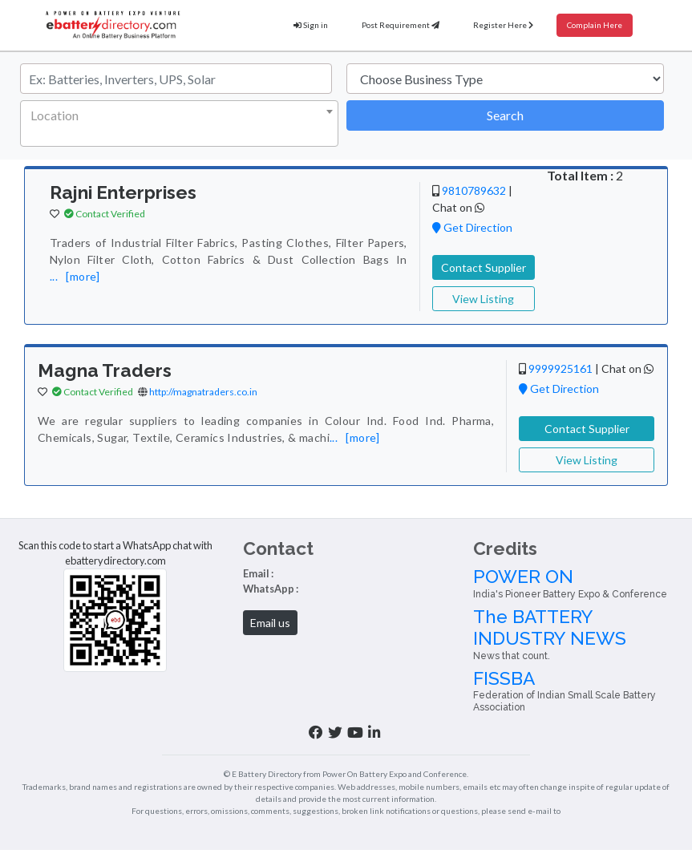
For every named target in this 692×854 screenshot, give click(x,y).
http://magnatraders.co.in (203, 392)
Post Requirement (400, 25)
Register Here (503, 25)
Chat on (458, 207)
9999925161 (560, 368)
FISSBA (576, 690)
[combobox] (179, 123)
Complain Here (594, 25)
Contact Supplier (483, 267)
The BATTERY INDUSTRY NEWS (576, 634)
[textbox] (176, 115)
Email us (270, 622)
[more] (82, 276)
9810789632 (474, 190)
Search (505, 115)
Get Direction (472, 227)
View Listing (483, 299)
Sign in (310, 25)
